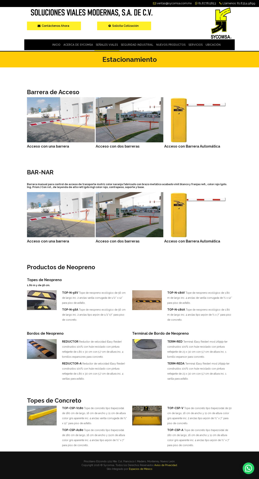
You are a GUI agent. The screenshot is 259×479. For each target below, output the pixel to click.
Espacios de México (140, 468)
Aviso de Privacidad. (166, 465)
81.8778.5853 (205, 3)
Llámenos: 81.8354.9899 (237, 3)
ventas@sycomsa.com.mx (172, 3)
